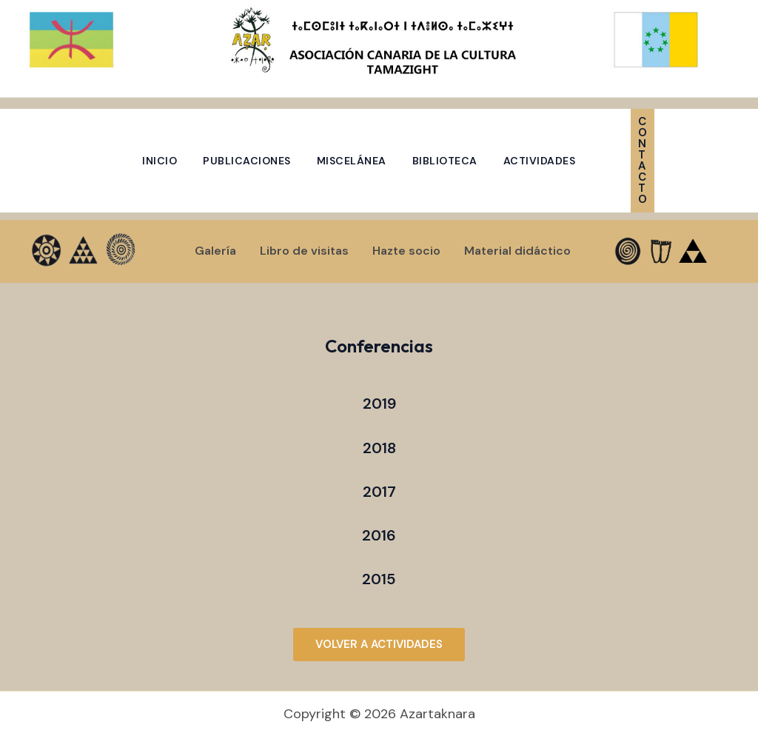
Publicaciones (247, 160)
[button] (672, 161)
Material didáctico (517, 250)
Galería (215, 250)
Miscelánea (351, 160)
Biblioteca (444, 160)
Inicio (159, 160)
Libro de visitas (304, 250)
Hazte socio (406, 250)
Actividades (539, 160)
